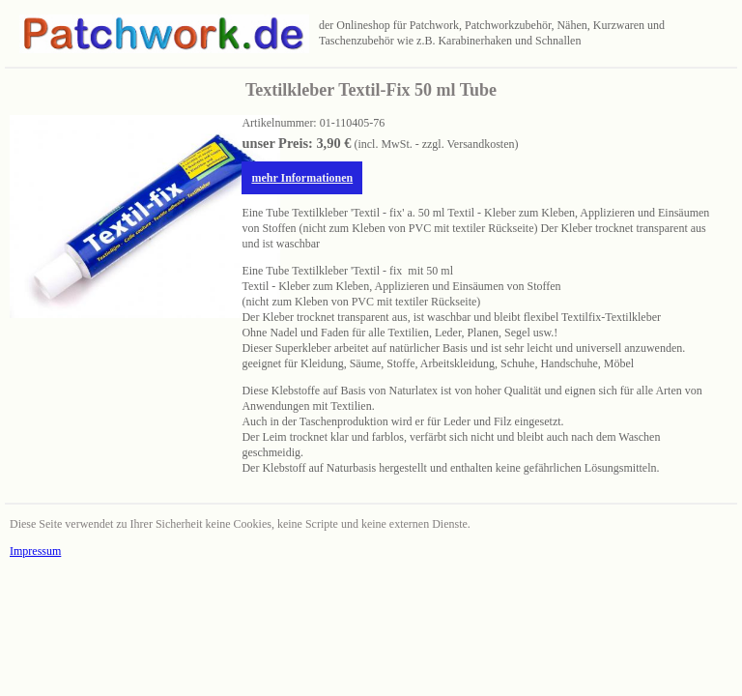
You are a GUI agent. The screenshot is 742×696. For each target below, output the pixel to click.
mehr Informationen (302, 178)
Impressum (35, 551)
